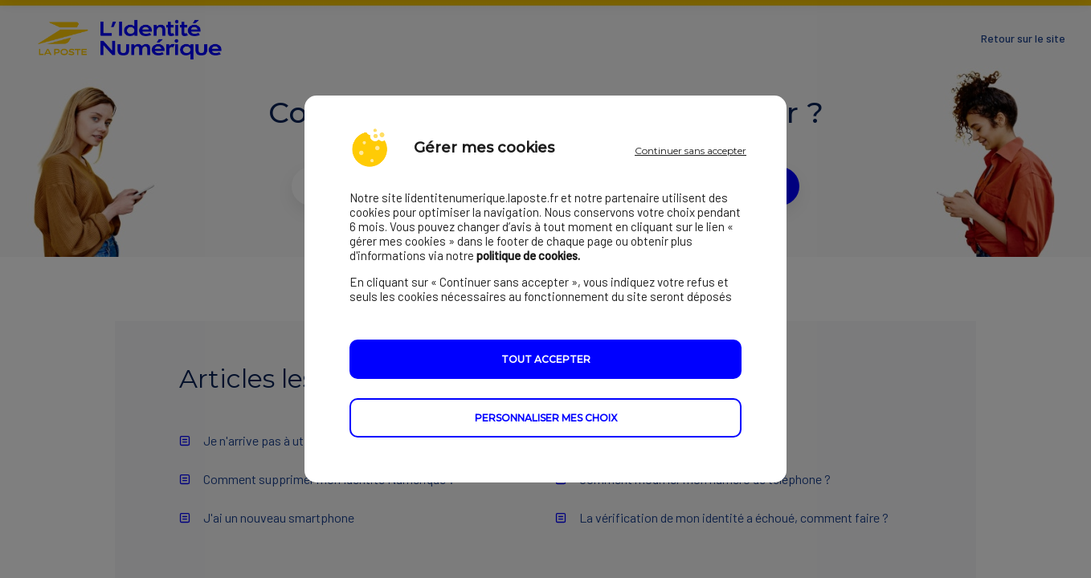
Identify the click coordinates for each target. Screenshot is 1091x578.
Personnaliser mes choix (546, 418)
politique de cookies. (528, 255)
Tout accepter (545, 359)
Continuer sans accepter (690, 150)
